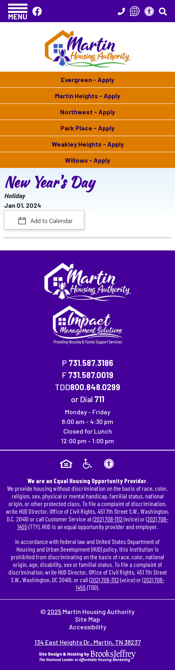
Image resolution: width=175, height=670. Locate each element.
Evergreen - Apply (87, 79)
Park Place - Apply (87, 128)
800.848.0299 (95, 387)
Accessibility (87, 627)
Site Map (87, 619)
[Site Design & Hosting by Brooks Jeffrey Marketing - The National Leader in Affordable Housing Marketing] (87, 655)
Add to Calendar (51, 221)
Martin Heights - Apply (87, 95)
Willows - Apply (87, 160)
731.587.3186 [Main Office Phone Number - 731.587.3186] (91, 363)
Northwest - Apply (87, 112)
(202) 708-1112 (108, 519)
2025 (54, 611)
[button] (17, 11)
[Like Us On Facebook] (37, 11)
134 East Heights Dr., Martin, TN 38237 (87, 642)
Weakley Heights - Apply (88, 144)
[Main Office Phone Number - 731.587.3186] (121, 11)
